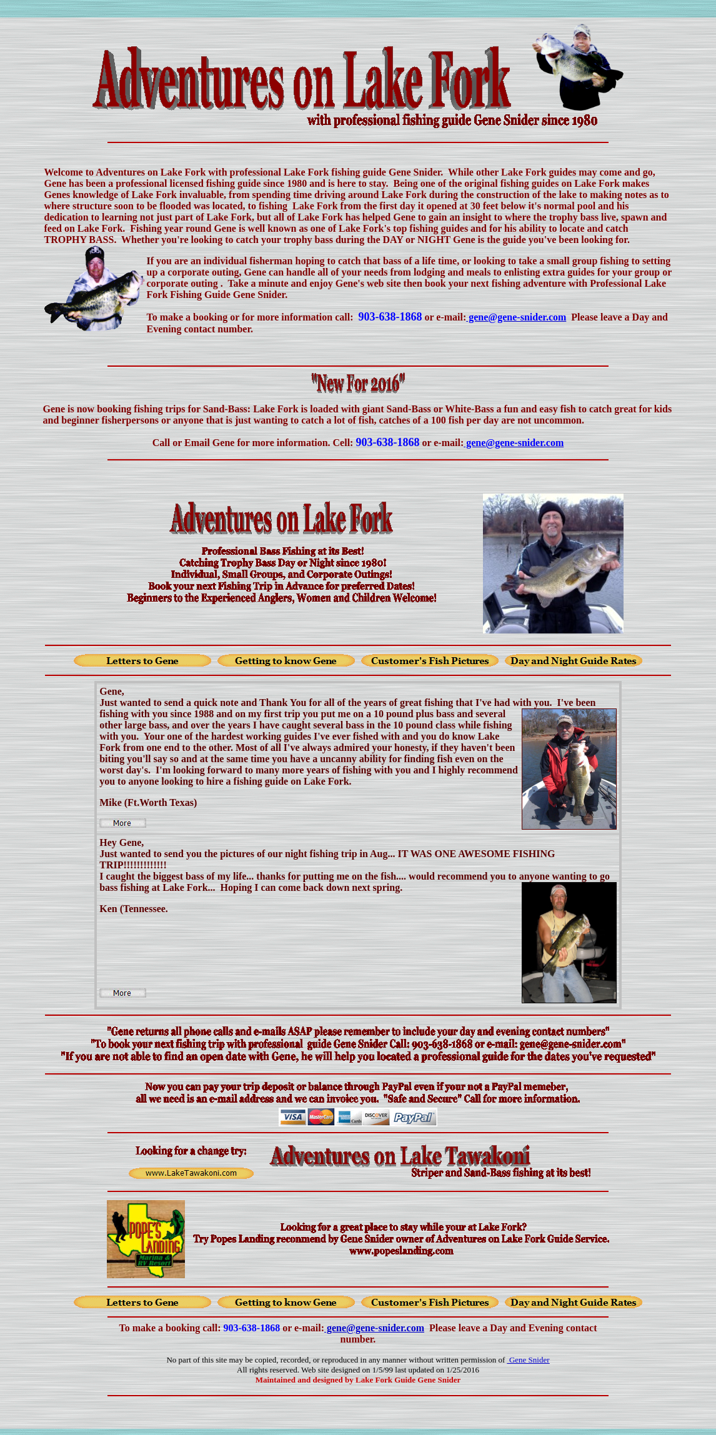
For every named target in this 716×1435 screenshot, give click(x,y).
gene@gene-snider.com (374, 1328)
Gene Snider (528, 1359)
